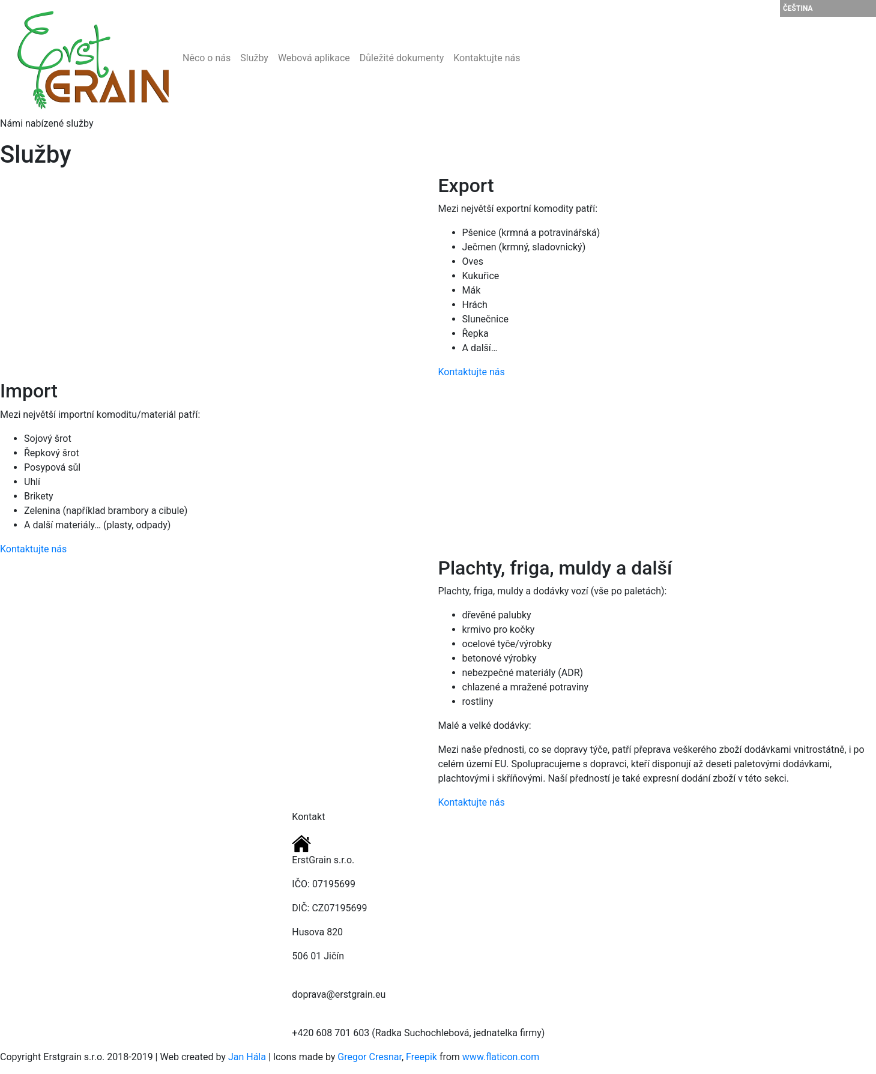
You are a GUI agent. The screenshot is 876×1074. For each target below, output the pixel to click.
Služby (254, 58)
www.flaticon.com (500, 1057)
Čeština (798, 8)
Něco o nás (207, 58)
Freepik (421, 1057)
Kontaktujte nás (486, 58)
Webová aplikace (314, 58)
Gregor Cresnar (369, 1057)
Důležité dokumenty (402, 58)
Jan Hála (247, 1057)
